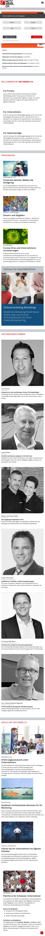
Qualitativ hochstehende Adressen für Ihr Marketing (21, 806)
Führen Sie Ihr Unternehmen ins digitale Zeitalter (21, 849)
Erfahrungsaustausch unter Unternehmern (14, 761)
